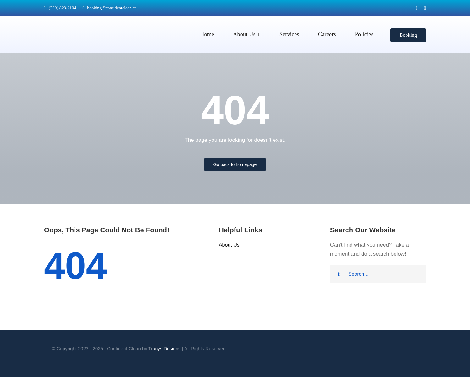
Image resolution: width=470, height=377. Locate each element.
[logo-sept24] (67, 19)
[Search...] (378, 274)
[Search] (339, 274)
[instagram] (425, 8)
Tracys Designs (164, 348)
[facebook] (417, 8)
